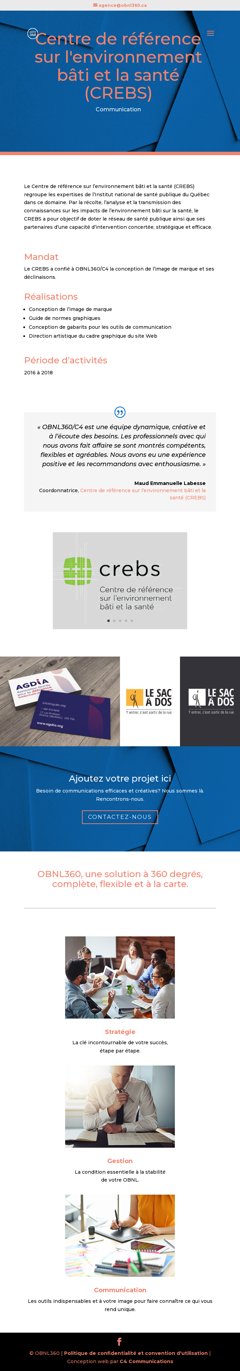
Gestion (120, 1161)
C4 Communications (146, 1361)
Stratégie (120, 1032)
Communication (120, 1290)
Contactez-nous (120, 817)
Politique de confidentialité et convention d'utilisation (136, 1353)
